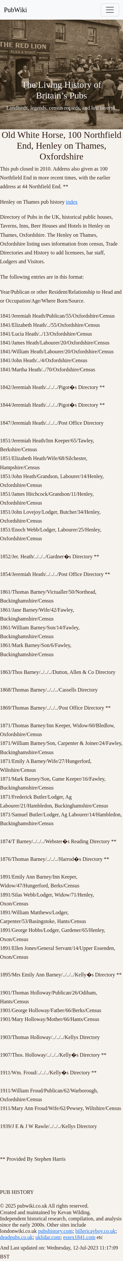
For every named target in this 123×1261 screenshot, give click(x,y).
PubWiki (15, 9)
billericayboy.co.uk (95, 1231)
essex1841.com (79, 1237)
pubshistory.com (55, 1231)
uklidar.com (47, 1237)
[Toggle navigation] (110, 9)
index (72, 202)
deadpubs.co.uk (16, 1237)
